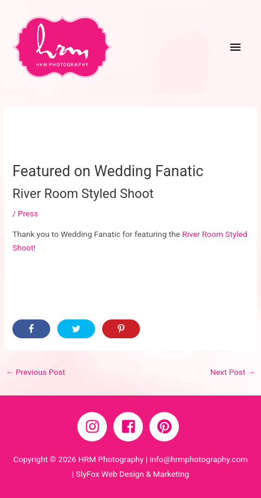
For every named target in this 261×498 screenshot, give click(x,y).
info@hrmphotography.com (198, 459)
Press (28, 213)
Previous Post (35, 372)
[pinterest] (166, 426)
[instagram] (94, 426)
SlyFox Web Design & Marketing (133, 474)
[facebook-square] (130, 426)
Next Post (233, 372)
